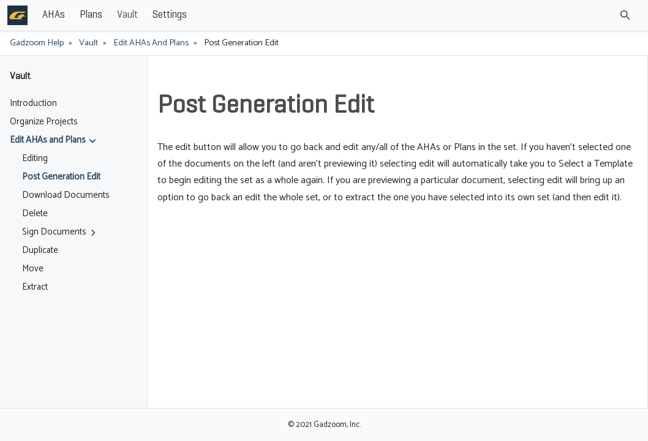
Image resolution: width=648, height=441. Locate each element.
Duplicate (40, 250)
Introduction (33, 103)
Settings (260, 15)
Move (32, 269)
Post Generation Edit (61, 177)
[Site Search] (592, 15)
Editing (35, 158)
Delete (35, 213)
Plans (181, 15)
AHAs (143, 15)
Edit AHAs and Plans (151, 43)
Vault (217, 15)
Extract (35, 287)
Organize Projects (44, 122)
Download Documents (66, 195)
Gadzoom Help (37, 43)
